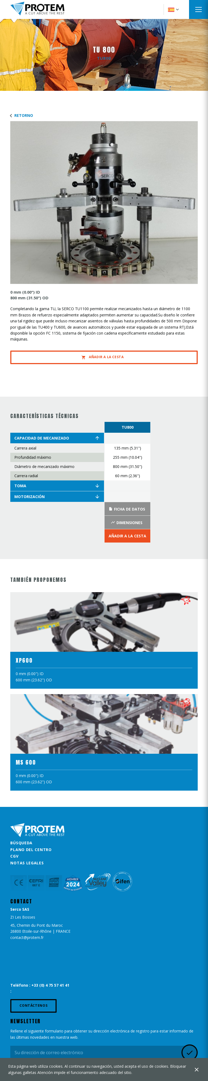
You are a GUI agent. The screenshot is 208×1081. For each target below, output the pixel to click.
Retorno (20, 115)
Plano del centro (30, 849)
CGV (14, 856)
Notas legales (27, 862)
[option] (127, 482)
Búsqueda (21, 842)
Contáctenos (33, 1005)
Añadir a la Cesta (102, 357)
